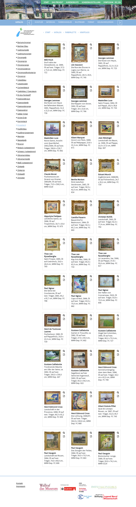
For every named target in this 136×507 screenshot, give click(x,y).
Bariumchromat (24, 42)
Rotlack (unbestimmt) (26, 147)
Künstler (39, 22)
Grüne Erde (22, 117)
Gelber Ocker (22, 114)
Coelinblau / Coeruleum (26, 91)
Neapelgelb (21, 140)
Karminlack (22, 121)
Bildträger (80, 22)
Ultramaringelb (23, 159)
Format (91, 22)
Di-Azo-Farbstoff (24, 95)
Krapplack (21, 125)
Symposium (108, 2)
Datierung (50, 22)
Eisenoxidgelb (23, 102)
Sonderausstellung (91, 2)
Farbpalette (70, 32)
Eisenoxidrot (22, 110)
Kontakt (19, 483)
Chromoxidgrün (23, 69)
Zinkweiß (21, 174)
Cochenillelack (23, 87)
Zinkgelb (20, 166)
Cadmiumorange (24, 53)
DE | (116, 2)
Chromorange (23, 65)
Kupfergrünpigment (25, 132)
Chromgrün (22, 61)
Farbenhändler (65, 22)
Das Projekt (57, 2)
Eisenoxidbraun (23, 99)
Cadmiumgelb (23, 50)
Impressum (20, 486)
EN (119, 2)
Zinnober (21, 178)
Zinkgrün (21, 170)
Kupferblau (22, 129)
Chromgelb (21, 57)
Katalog (19, 22)
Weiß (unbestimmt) (25, 162)
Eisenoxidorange (24, 106)
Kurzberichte (72, 2)
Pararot (20, 144)
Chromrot (21, 76)
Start (46, 2)
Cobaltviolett (22, 84)
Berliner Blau (22, 46)
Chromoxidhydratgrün (26, 72)
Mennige (20, 136)
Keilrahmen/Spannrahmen (108, 22)
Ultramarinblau (23, 155)
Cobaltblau (21, 80)
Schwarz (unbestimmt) (26, 151)
